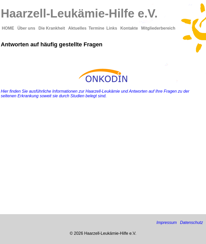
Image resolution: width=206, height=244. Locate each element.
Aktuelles (77, 28)
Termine (96, 28)
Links (112, 28)
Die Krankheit (52, 28)
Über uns (26, 28)
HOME (8, 28)
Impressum (166, 222)
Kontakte (129, 28)
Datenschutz (191, 222)
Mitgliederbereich (158, 28)
